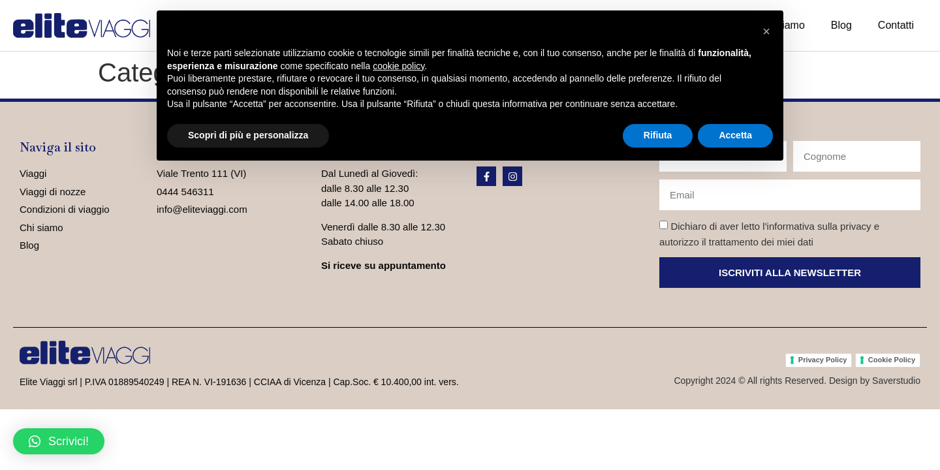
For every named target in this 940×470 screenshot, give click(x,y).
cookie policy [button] (398, 66)
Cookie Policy (891, 360)
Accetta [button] (735, 135)
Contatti (896, 25)
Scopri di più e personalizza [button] (248, 135)
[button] (58, 441)
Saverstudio (896, 380)
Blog (841, 25)
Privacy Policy (822, 360)
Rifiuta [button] (658, 135)
